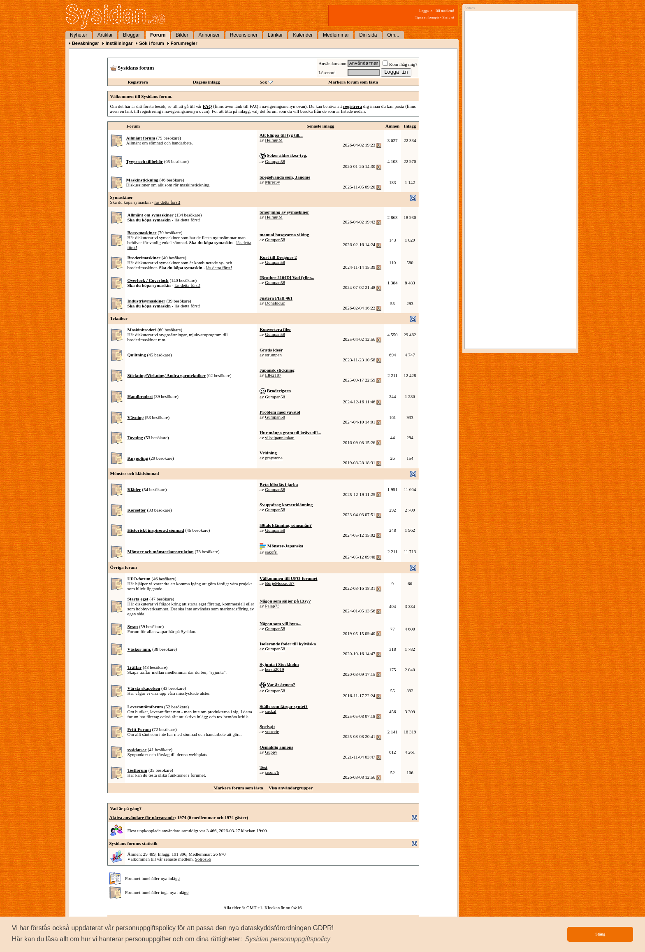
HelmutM (274, 139)
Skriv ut (448, 17)
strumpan (273, 354)
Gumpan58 (275, 161)
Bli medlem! (445, 11)
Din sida (368, 35)
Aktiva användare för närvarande (142, 817)
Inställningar (119, 43)
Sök (263, 81)
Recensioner (244, 35)
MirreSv (272, 181)
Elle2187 (273, 374)
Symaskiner (121, 197)
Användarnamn (332, 63)
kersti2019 (274, 669)
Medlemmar (336, 35)
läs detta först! (167, 202)
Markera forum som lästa (353, 81)
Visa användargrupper (291, 787)
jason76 (272, 772)
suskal (270, 711)
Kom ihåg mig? (400, 64)
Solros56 (203, 859)
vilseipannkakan (279, 437)
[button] (288, 939)
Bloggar (131, 35)
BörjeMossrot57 (280, 583)
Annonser (209, 35)
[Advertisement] (518, 97)
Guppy (271, 751)
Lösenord (327, 72)
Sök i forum (151, 43)
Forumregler (184, 43)
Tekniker (119, 318)
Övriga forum (123, 567)
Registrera (138, 81)
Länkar (275, 35)
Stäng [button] (600, 934)
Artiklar (105, 35)
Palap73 (272, 605)
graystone (274, 457)
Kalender (303, 35)
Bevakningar (85, 43)
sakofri (271, 551)
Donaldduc (275, 302)
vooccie (272, 731)
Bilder (182, 35)
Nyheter (78, 35)
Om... (393, 35)
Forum (157, 35)
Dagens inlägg (206, 81)
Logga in (425, 11)
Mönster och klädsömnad (134, 473)
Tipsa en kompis (427, 17)
